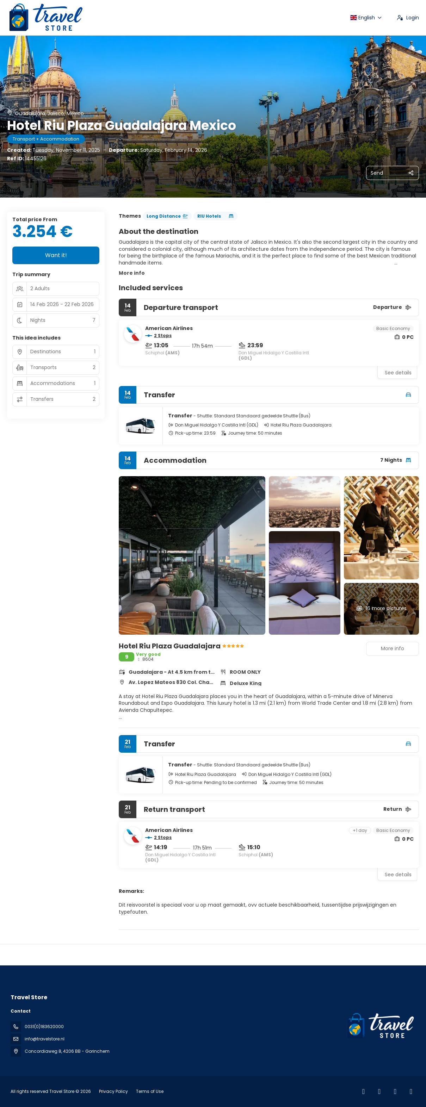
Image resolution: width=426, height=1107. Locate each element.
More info (132, 272)
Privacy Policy (113, 1091)
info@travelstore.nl (44, 1039)
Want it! (56, 255)
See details (398, 372)
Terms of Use (149, 1091)
